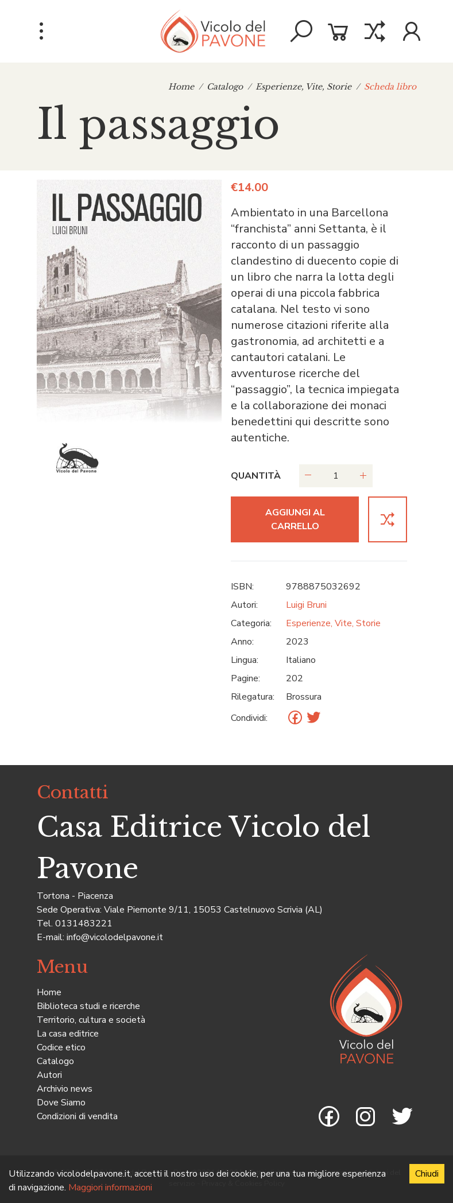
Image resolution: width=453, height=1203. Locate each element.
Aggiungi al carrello (295, 519)
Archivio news (64, 1088)
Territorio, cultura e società (91, 1020)
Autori (49, 1075)
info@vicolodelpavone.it (115, 937)
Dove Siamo (61, 1102)
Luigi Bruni (306, 605)
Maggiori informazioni (110, 1187)
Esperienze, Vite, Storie (303, 87)
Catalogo (225, 87)
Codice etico (61, 1047)
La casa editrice (68, 1033)
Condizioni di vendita (77, 1116)
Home (181, 87)
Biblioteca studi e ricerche (88, 1006)
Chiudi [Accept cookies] (427, 1173)
